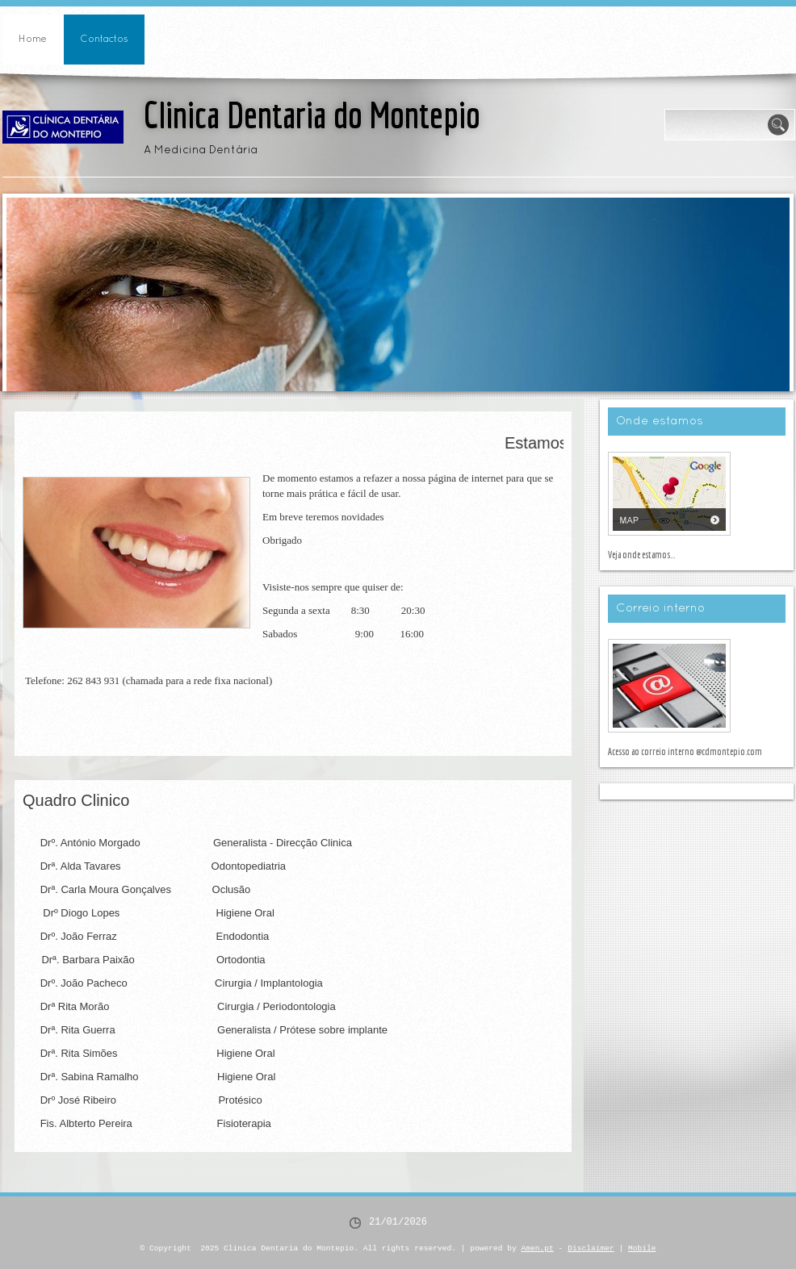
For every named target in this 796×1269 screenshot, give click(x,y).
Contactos (104, 39)
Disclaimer (591, 1248)
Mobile (642, 1248)
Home (33, 39)
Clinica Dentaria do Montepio (312, 115)
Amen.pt (538, 1248)
